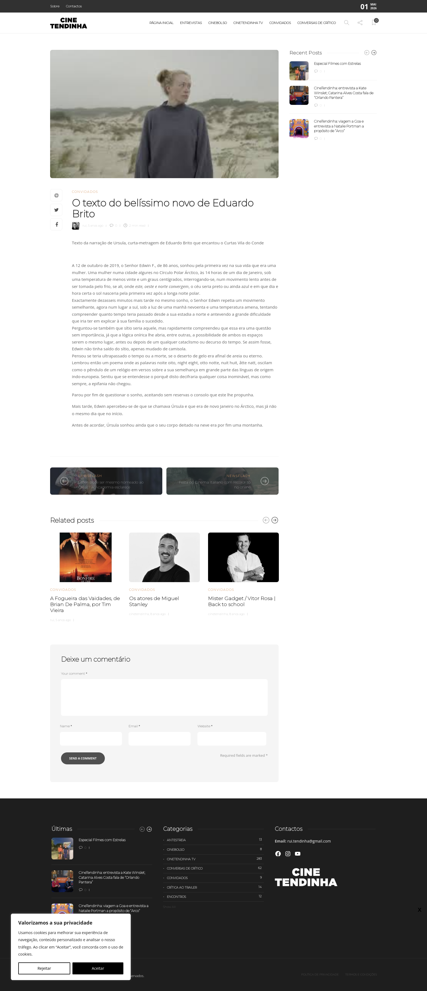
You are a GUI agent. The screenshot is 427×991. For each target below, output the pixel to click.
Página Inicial (161, 23)
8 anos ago (158, 614)
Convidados (280, 23)
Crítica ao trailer (215, 887)
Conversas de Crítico (316, 23)
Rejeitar (44, 968)
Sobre (54, 6)
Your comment (74, 673)
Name (66, 726)
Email (134, 726)
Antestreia (215, 840)
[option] (85, 576)
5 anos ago (95, 225)
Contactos (74, 6)
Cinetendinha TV (248, 23)
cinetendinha (139, 614)
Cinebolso (217, 23)
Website (204, 726)
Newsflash (90, 476)
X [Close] (419, 909)
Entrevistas (191, 23)
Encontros (215, 896)
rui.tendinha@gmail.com (309, 841)
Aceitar (98, 968)
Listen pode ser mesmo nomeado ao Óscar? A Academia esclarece (111, 485)
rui (85, 225)
